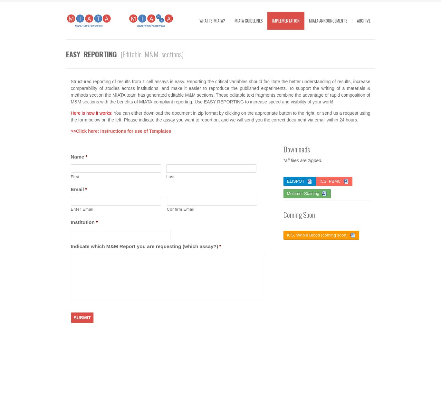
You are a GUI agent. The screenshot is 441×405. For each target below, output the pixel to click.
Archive (363, 20)
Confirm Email (181, 209)
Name (79, 156)
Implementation (286, 20)
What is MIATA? (212, 20)
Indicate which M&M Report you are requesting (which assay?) (146, 246)
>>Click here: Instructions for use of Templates (121, 131)
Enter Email (82, 209)
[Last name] (211, 168)
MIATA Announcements (328, 20)
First (75, 177)
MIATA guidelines (249, 20)
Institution (84, 222)
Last (170, 177)
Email (79, 189)
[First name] (116, 168)
